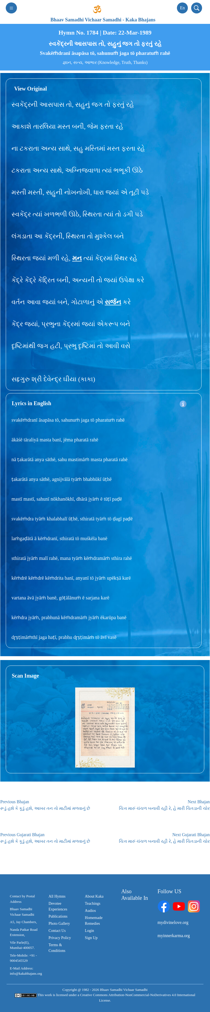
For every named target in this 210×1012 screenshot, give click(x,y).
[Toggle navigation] (11, 7)
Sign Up (91, 938)
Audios (90, 911)
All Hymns (57, 896)
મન (77, 258)
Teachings (92, 903)
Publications (58, 916)
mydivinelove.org (173, 922)
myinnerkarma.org (174, 935)
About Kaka (94, 896)
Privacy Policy (60, 938)
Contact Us (57, 931)
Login (89, 931)
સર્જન (113, 302)
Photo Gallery (59, 923)
